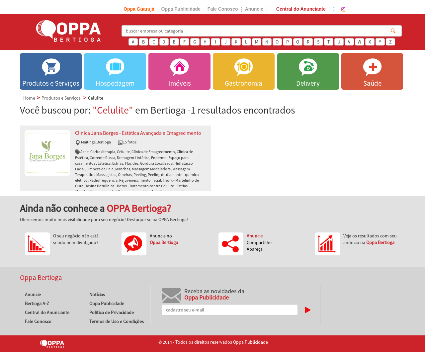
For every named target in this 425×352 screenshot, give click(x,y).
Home (29, 98)
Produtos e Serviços (61, 98)
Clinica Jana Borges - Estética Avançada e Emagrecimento (138, 133)
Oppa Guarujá (139, 9)
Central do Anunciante (301, 9)
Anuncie (254, 9)
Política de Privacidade (111, 312)
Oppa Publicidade (181, 9)
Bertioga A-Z (37, 304)
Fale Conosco (223, 9)
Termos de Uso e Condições (116, 321)
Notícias (97, 295)
